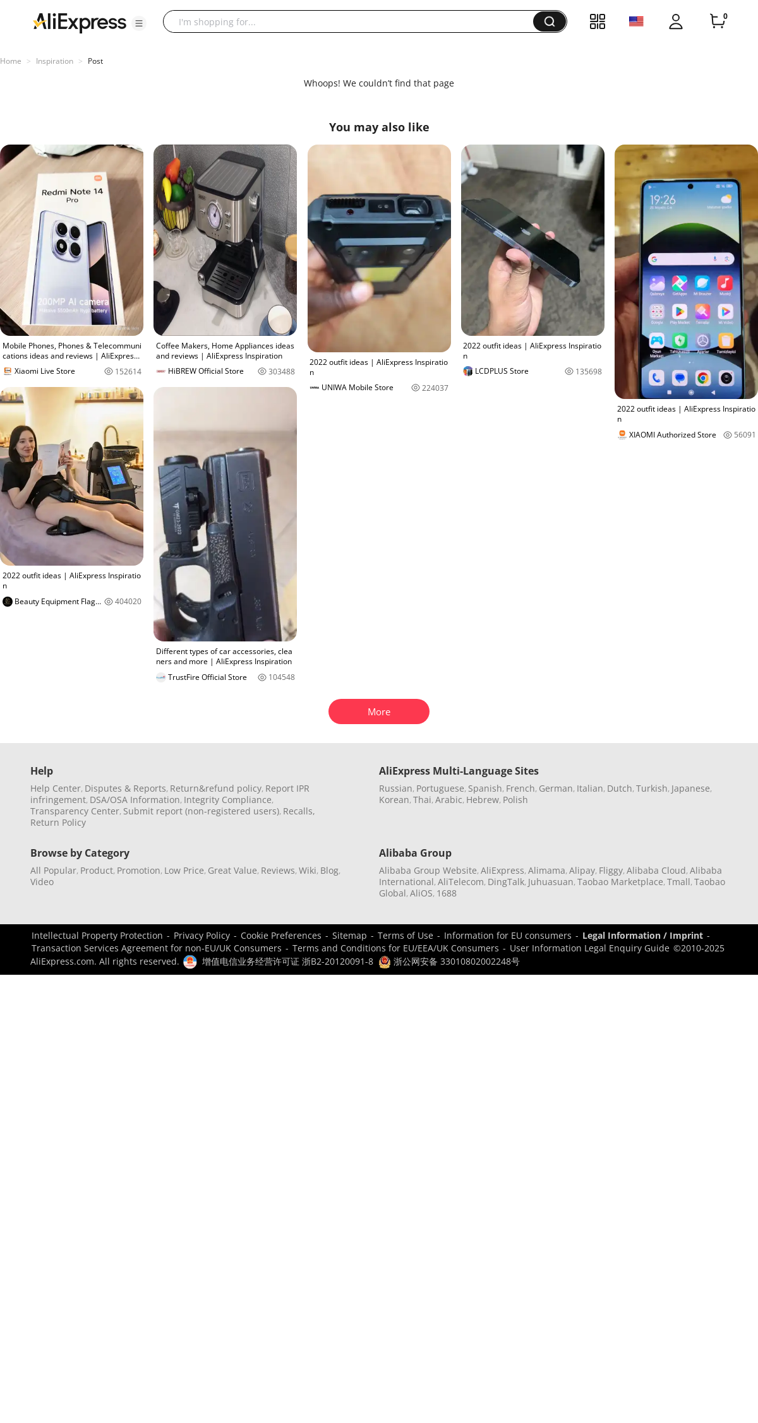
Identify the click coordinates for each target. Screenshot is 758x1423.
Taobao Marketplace (620, 882)
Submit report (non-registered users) (201, 811)
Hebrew (482, 800)
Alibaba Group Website (428, 870)
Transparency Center (74, 811)
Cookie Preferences (281, 935)
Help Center (55, 788)
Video (42, 882)
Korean (394, 800)
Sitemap (349, 935)
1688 (446, 893)
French (520, 788)
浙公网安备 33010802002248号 (449, 961)
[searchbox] (352, 21)
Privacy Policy (202, 935)
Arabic (448, 800)
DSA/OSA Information (135, 800)
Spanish (485, 788)
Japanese (690, 788)
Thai (422, 800)
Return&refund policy (216, 788)
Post (95, 61)
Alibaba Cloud (656, 870)
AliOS (421, 893)
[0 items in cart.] (717, 21)
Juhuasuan (551, 882)
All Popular (53, 870)
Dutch (619, 788)
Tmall (678, 882)
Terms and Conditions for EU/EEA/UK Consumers (395, 948)
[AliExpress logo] (79, 22)
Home (10, 61)
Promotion (138, 870)
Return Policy (58, 822)
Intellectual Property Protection (97, 935)
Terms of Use (405, 935)
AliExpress (502, 870)
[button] (139, 23)
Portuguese (440, 788)
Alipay (582, 870)
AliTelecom (461, 882)
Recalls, (299, 811)
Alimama (546, 870)
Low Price (184, 870)
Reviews (278, 870)
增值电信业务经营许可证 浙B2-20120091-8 (287, 961)
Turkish (652, 788)
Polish (515, 800)
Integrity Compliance (228, 800)
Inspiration (54, 61)
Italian (590, 788)
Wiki (307, 870)
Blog (329, 870)
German (556, 788)
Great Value (232, 870)
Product (96, 870)
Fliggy (611, 870)
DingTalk (506, 882)
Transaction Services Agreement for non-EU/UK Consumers (157, 948)
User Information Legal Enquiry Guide (590, 948)
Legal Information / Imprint (642, 935)
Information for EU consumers (508, 935)
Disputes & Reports (125, 788)
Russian (395, 788)
